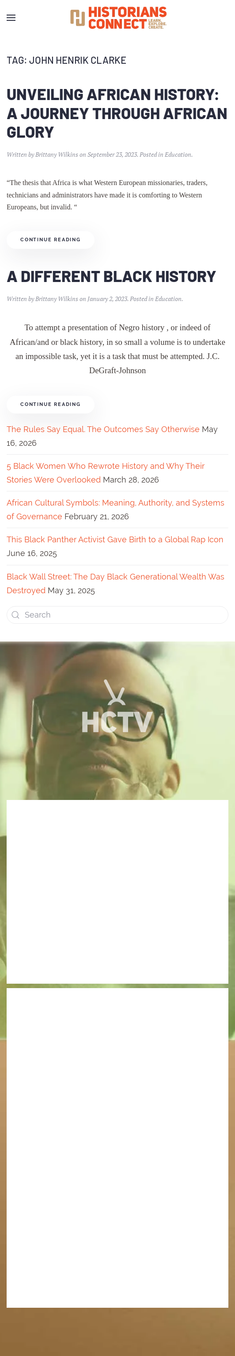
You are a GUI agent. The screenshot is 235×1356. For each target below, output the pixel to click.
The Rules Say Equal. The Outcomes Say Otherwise (103, 429)
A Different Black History (111, 275)
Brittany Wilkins (56, 154)
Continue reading (50, 240)
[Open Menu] (11, 17)
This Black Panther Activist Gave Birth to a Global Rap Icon (115, 539)
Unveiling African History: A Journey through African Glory (117, 112)
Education (178, 154)
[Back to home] (117, 17)
